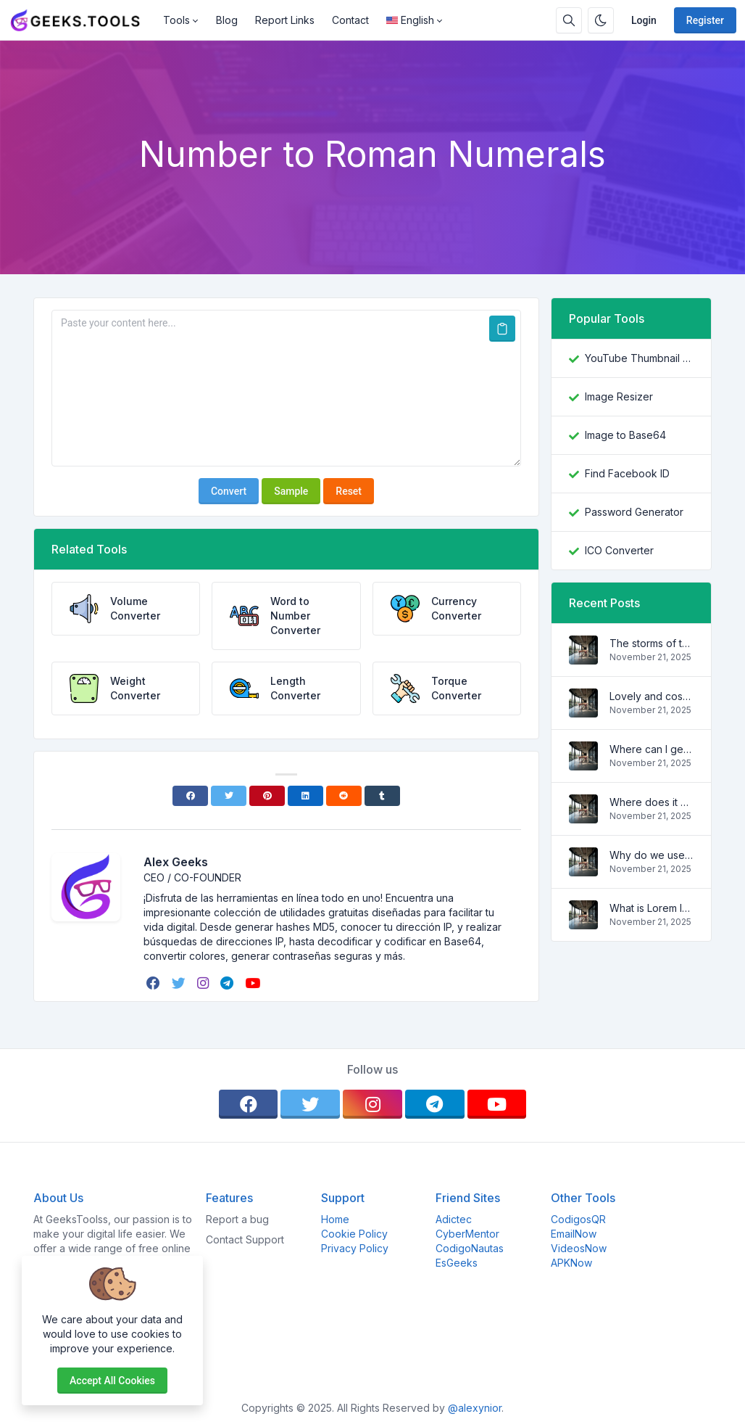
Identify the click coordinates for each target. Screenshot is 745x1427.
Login (644, 20)
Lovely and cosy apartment (651, 696)
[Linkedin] (305, 796)
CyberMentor (467, 1233)
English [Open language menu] (410, 20)
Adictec (454, 1219)
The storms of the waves (651, 643)
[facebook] (154, 983)
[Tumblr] (382, 796)
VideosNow (579, 1248)
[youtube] (254, 983)
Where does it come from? (651, 802)
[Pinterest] (267, 796)
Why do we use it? (651, 855)
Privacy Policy (354, 1248)
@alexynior (474, 1408)
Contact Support (245, 1239)
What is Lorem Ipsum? (651, 908)
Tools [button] (176, 20)
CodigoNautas (470, 1248)
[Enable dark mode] (601, 20)
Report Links (285, 20)
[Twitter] (228, 796)
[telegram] (228, 983)
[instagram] (204, 983)
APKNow (571, 1263)
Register (705, 20)
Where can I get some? (651, 749)
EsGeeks (457, 1263)
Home (335, 1219)
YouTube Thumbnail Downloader (639, 358)
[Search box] (569, 20)
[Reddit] (344, 796)
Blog (227, 20)
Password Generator (634, 512)
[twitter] (180, 983)
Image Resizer (619, 396)
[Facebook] (190, 796)
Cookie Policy (354, 1233)
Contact (350, 20)
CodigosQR (578, 1219)
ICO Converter (619, 550)
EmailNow (573, 1233)
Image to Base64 (625, 435)
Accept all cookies (112, 1380)
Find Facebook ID (627, 473)
